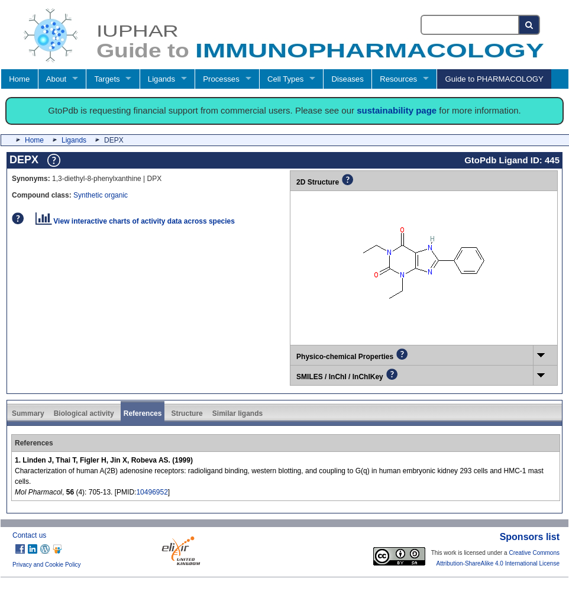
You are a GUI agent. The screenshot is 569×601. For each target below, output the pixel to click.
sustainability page (397, 110)
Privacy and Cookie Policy (46, 564)
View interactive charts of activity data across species (135, 221)
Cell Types (285, 79)
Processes (221, 79)
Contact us (29, 535)
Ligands (161, 79)
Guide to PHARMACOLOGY (494, 79)
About (56, 79)
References (143, 413)
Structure (186, 413)
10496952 (151, 492)
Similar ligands (237, 413)
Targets (106, 79)
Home (19, 79)
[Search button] (529, 25)
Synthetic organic (100, 195)
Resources (398, 79)
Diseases (348, 79)
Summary (28, 413)
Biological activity (84, 413)
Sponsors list (530, 537)
